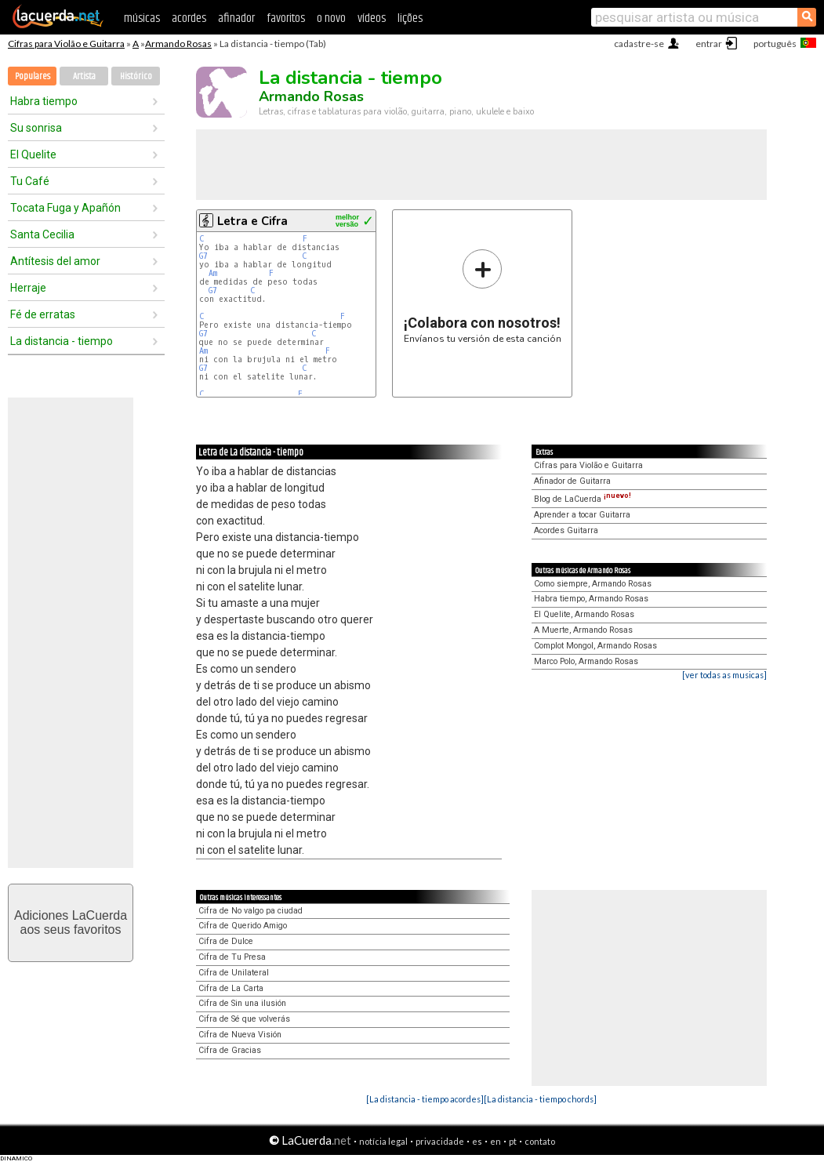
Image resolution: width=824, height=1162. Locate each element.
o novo (331, 18)
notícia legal (383, 1141)
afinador (236, 18)
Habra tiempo (44, 101)
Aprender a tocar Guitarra (582, 515)
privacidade (440, 1141)
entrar (708, 43)
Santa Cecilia (42, 234)
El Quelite (33, 154)
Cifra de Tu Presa (232, 957)
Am (213, 273)
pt (513, 1141)
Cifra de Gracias (229, 1050)
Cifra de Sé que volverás (244, 1019)
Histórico (136, 76)
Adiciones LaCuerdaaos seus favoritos (70, 922)
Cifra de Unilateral (233, 973)
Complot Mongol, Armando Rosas (595, 646)
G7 (203, 256)
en (495, 1141)
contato (540, 1141)
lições (410, 18)
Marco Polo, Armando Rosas (586, 661)
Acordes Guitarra (566, 530)
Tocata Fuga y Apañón (65, 208)
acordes (189, 18)
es (477, 1141)
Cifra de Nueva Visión (239, 1034)
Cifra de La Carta (230, 988)
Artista (84, 76)
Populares (32, 76)
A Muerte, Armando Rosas (583, 630)
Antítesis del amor (55, 261)
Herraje (28, 287)
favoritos (286, 18)
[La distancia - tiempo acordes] (425, 1099)
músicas (142, 18)
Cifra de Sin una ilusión (242, 1003)
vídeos (372, 18)
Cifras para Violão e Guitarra (66, 43)
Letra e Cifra (252, 221)
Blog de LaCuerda (582, 499)
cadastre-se (639, 43)
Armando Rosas (178, 43)
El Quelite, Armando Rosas (584, 614)
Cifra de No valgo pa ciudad (250, 911)
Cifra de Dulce (225, 941)
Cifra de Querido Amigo (242, 926)
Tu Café (29, 181)
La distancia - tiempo (61, 341)
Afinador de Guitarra (572, 481)
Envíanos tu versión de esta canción (482, 296)
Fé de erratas (42, 314)
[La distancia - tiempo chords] (540, 1099)
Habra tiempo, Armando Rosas (591, 599)
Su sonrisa (36, 128)
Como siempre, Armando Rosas (593, 584)
